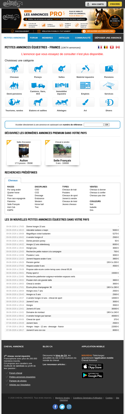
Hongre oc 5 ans (33, 294)
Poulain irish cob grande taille (39, 280)
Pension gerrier (33, 262)
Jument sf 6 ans (33, 309)
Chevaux (13, 180)
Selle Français (13, 204)
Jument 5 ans (32, 301)
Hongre (29, 305)
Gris (91, 210)
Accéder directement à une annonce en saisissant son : (49, 125)
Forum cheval (15, 373)
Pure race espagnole (16, 198)
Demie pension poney (35, 241)
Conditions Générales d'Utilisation (87, 398)
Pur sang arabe (14, 190)
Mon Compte (98, 4)
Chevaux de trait (69, 190)
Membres (47, 38)
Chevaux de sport (70, 195)
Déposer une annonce (108, 38)
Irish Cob (11, 207)
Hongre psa (31, 248)
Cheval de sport (33, 319)
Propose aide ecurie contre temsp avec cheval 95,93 (49, 269)
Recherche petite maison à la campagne (43, 251)
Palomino (11, 201)
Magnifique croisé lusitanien (38, 234)
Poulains (66, 192)
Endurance (39, 198)
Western (38, 201)
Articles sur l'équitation (19, 384)
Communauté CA (82, 39)
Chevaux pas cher (98, 195)
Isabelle (93, 207)
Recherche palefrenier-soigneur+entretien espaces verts (50, 276)
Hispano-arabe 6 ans (35, 266)
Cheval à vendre (33, 284)
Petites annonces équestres (22, 377)
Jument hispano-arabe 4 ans (38, 259)
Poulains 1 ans (32, 255)
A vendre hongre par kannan (38, 316)
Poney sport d (32, 273)
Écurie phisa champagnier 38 (39, 287)
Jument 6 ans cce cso (35, 330)
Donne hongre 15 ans (35, 226)
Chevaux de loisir (69, 201)
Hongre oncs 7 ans (34, 291)
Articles (64, 38)
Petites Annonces (14, 38)
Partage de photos (18, 381)
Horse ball (39, 204)
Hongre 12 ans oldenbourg (37, 244)
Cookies (109, 398)
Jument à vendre (69, 198)
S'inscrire (115, 4)
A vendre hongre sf (34, 237)
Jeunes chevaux (69, 204)
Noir (91, 204)
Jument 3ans (32, 323)
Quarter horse (13, 192)
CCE (37, 192)
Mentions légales (62, 398)
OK (106, 124)
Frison (10, 195)
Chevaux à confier (98, 192)
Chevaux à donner (98, 190)
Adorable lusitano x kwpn (37, 230)
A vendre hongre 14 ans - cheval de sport (44, 298)
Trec (37, 207)
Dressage (39, 195)
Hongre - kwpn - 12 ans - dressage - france (45, 326)
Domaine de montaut (35, 312)
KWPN (10, 210)
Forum (34, 38)
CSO (37, 190)
